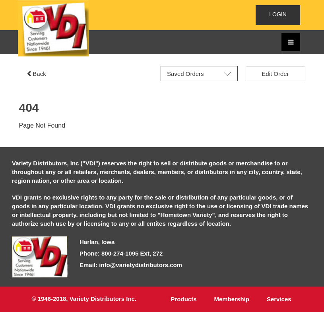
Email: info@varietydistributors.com (131, 265)
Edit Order (275, 73)
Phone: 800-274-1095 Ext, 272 (121, 253)
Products (184, 299)
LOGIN (278, 14)
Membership (231, 299)
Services (279, 299)
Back (36, 73)
